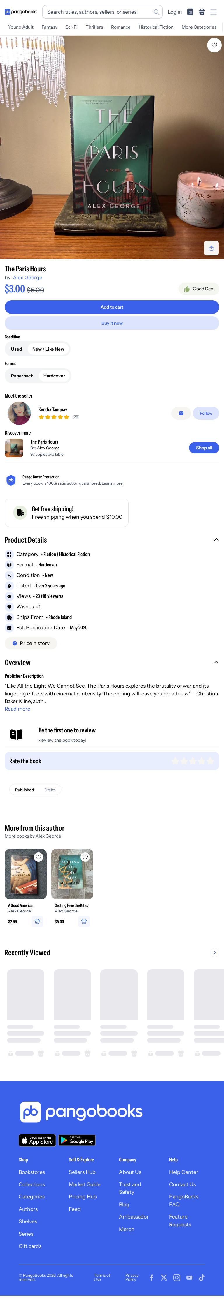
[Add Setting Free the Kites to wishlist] (85, 857)
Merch (126, 1229)
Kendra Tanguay (52, 409)
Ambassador (134, 1217)
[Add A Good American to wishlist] (38, 857)
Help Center (183, 1172)
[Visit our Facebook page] (151, 1277)
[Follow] (206, 413)
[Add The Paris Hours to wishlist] (214, 45)
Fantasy (49, 27)
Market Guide (85, 1184)
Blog (124, 1204)
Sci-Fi (72, 27)
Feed (75, 1209)
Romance (121, 27)
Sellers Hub (82, 1172)
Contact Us (182, 1184)
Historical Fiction (156, 27)
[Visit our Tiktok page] (201, 1277)
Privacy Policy (132, 1277)
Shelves (28, 1221)
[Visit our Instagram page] (176, 1277)
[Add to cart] (112, 307)
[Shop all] (204, 447)
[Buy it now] (112, 323)
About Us (130, 1172)
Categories (32, 1196)
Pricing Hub (83, 1196)
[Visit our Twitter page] (163, 1277)
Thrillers (94, 27)
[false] (181, 413)
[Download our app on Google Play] (77, 1140)
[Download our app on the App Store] (37, 1140)
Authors (28, 1209)
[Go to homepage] (21, 12)
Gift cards (30, 1246)
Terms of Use (102, 1277)
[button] (112, 540)
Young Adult (21, 27)
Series (26, 1234)
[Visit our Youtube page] (189, 1277)
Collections (32, 1184)
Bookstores (32, 1172)
